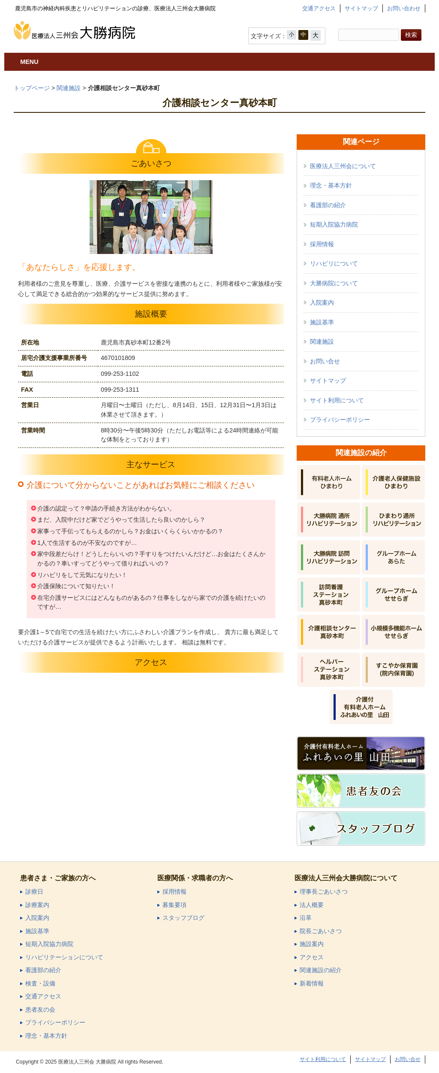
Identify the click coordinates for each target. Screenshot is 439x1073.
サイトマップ (361, 8)
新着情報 (312, 983)
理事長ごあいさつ (324, 892)
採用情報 (322, 244)
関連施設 (69, 88)
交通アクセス (319, 8)
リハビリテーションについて (64, 957)
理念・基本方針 (331, 185)
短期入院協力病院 (334, 224)
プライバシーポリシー (340, 419)
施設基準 (322, 322)
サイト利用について (337, 400)
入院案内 (322, 302)
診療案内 (37, 905)
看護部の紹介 (328, 205)
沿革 (306, 918)
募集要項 (174, 905)
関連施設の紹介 (321, 970)
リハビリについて (334, 263)
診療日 (34, 892)
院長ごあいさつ (321, 931)
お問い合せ (325, 361)
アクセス (312, 957)
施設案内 (312, 944)
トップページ (32, 88)
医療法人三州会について (343, 166)
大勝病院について (334, 283)
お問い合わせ (404, 8)
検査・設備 (40, 983)
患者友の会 (40, 1010)
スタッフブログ (183, 918)
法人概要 (312, 905)
